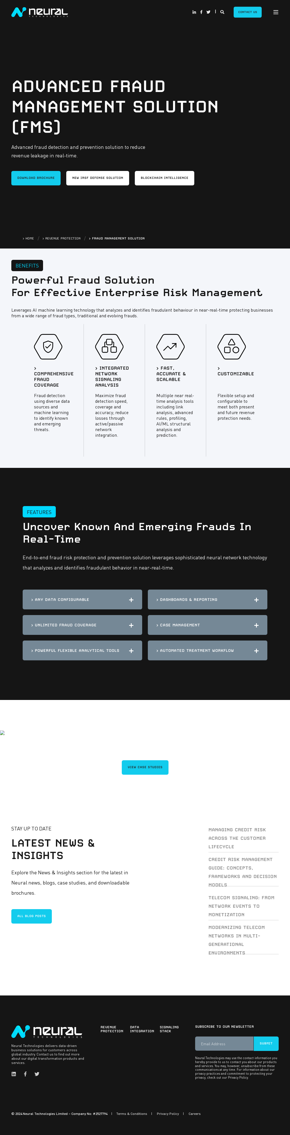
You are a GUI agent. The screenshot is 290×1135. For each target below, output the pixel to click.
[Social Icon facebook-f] (201, 12)
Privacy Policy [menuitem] (168, 1113)
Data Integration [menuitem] (141, 1029)
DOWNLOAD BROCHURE (36, 178)
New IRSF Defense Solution (97, 178)
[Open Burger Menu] (276, 12)
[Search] (222, 11)
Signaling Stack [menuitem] (169, 1029)
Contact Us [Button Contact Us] (247, 12)
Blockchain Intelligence (164, 178)
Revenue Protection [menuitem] (112, 1029)
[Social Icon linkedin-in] (195, 12)
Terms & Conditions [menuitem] (131, 1113)
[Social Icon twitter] (207, 12)
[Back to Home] (39, 11)
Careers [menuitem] (195, 1113)
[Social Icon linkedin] (15, 1074)
